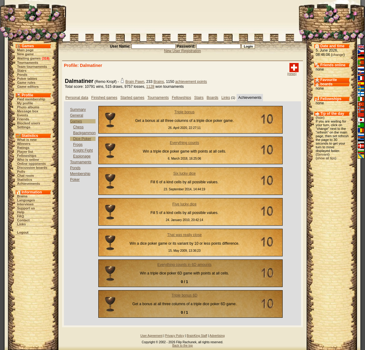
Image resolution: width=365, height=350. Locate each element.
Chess (78, 127)
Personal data (76, 97)
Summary (78, 109)
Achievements (28, 183)
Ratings (23, 148)
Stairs (22, 70)
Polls (21, 171)
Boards (212, 97)
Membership (80, 174)
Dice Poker (82, 139)
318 (45, 58)
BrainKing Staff (197, 335)
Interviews (25, 204)
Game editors (28, 86)
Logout (23, 232)
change (337, 54)
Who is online (28, 159)
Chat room (25, 175)
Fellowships (27, 156)
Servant (322, 154)
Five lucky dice (184, 204)
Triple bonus (185, 112)
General (76, 115)
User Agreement (151, 335)
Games (76, 121)
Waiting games (29, 58)
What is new (27, 140)
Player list (25, 152)
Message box (27, 111)
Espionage (82, 156)
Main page (25, 50)
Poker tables (27, 78)
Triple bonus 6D (184, 295)
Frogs (78, 144)
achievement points (191, 82)
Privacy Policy (174, 335)
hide (320, 117)
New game (25, 54)
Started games (132, 97)
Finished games (104, 97)
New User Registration (182, 51)
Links (21, 224)
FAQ (20, 216)
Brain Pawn (134, 82)
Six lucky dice (184, 173)
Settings (23, 127)
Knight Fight (83, 150)
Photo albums (28, 107)
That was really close (184, 235)
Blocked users (28, 123)
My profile (25, 103)
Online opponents (31, 163)
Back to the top (182, 345)
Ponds (22, 74)
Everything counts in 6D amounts (184, 264)
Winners (23, 144)
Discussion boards (32, 167)
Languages (26, 200)
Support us (26, 208)
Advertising (217, 335)
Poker (75, 179)
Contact (23, 220)
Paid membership (31, 99)
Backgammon (84, 133)
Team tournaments (32, 66)
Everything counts (184, 143)
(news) (291, 74)
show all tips (326, 158)
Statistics (24, 179)
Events (22, 115)
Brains (22, 196)
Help (21, 212)
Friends (23, 119)
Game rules (26, 82)
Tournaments (27, 62)
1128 (150, 86)
